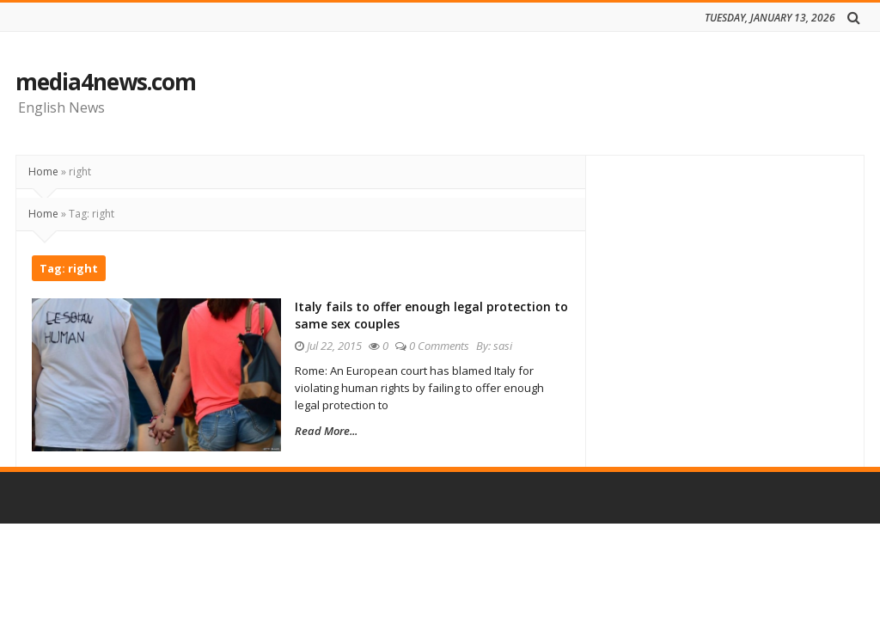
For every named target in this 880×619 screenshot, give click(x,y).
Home (43, 171)
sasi (513, 345)
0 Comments (450, 345)
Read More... (337, 430)
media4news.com (105, 81)
